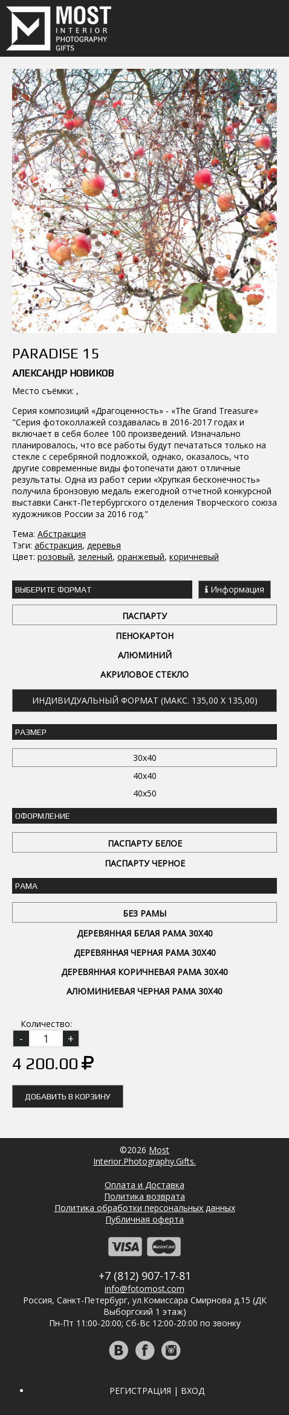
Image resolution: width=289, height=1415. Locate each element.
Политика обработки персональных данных (144, 1207)
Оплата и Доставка (144, 1185)
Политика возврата (144, 1196)
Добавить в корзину (68, 1096)
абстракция (58, 545)
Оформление (42, 816)
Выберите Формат (53, 589)
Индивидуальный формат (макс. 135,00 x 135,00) (145, 700)
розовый (55, 556)
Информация (234, 589)
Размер (31, 732)
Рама (26, 886)
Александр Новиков (63, 373)
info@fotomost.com (144, 1288)
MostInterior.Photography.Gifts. (144, 1155)
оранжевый (140, 556)
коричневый (194, 556)
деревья (104, 545)
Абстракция (61, 533)
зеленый (95, 556)
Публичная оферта (144, 1219)
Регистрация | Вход (156, 1390)
